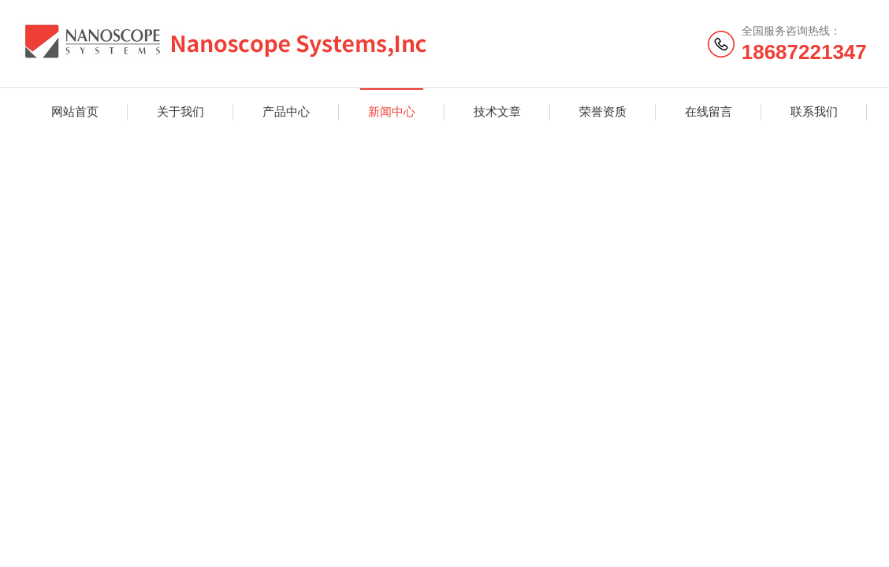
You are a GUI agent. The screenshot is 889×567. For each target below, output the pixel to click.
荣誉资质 (603, 111)
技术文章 (497, 111)
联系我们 (814, 111)
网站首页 (75, 111)
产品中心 (286, 111)
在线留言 (708, 111)
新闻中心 (391, 111)
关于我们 (180, 111)
